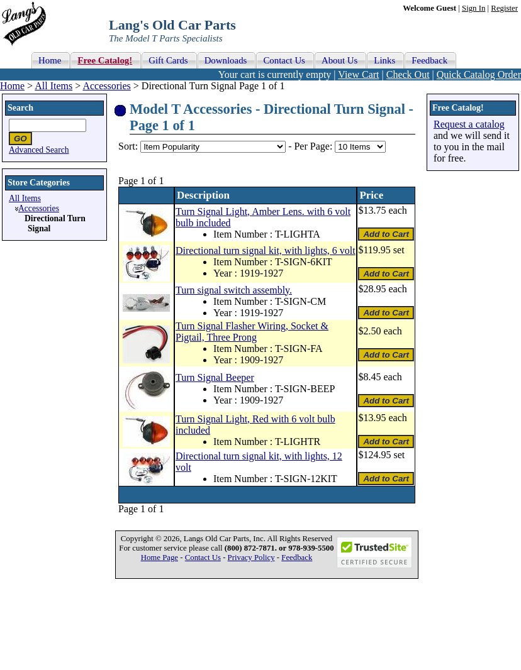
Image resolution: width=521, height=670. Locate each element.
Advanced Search (39, 150)
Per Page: (314, 146)
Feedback (296, 557)
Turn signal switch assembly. (234, 290)
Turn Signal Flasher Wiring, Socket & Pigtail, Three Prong (252, 332)
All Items (53, 85)
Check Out (408, 74)
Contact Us (203, 557)
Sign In (473, 8)
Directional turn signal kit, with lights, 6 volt (266, 250)
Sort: (128, 146)
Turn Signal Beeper (215, 377)
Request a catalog (469, 124)
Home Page (159, 557)
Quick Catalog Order (479, 74)
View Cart (358, 74)
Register (504, 8)
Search (20, 108)
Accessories (106, 85)
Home (12, 85)
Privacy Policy (251, 557)
